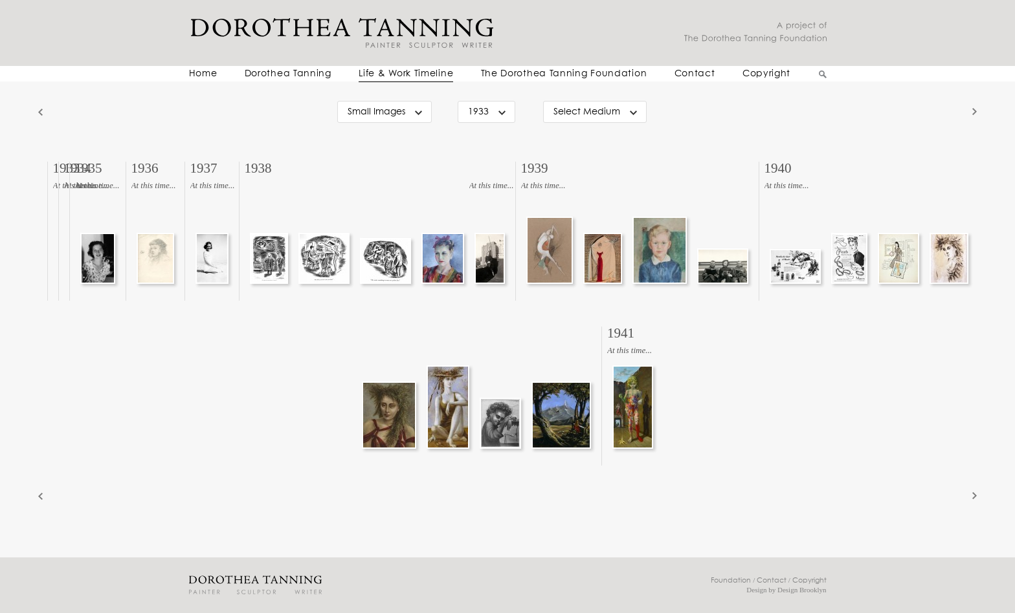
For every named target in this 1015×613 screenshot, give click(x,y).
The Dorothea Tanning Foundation (564, 73)
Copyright (766, 73)
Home (203, 73)
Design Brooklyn (801, 590)
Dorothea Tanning (288, 73)
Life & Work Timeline (406, 73)
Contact (695, 73)
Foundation (731, 580)
